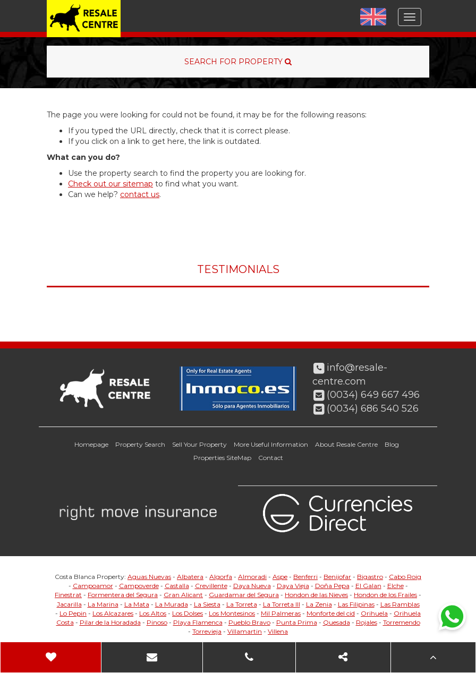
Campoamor (93, 586)
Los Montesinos (232, 613)
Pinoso (157, 622)
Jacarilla (69, 604)
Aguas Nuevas (149, 577)
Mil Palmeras (281, 613)
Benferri (305, 577)
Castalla (177, 586)
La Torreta (241, 604)
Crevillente (211, 586)
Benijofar (337, 577)
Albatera (190, 577)
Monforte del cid (331, 613)
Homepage (91, 444)
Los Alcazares (112, 613)
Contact (270, 458)
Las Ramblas (400, 604)
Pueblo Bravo (249, 622)
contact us (139, 194)
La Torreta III (281, 604)
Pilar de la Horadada (110, 622)
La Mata (136, 604)
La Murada (171, 604)
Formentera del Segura (123, 595)
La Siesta (207, 604)
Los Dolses (187, 613)
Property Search (140, 444)
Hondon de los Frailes (385, 595)
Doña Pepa (332, 586)
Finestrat (68, 595)
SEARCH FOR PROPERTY (238, 61)
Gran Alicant (183, 595)
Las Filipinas (356, 604)
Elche (395, 586)
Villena (278, 631)
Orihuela (374, 613)
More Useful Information (271, 444)
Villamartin (244, 631)
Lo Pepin (73, 613)
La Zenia (319, 604)
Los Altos (152, 613)
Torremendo (401, 622)
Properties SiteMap (222, 458)
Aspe (280, 577)
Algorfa (220, 577)
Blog (392, 444)
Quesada (336, 622)
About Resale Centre (346, 444)
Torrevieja (207, 631)
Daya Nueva (252, 586)
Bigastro (370, 577)
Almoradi (252, 577)
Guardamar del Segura (244, 595)
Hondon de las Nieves (316, 595)
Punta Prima (296, 622)
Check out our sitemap (110, 184)
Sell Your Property (199, 444)
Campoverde (139, 586)
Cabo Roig (405, 577)
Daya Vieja (293, 586)
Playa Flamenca (198, 622)
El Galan (368, 586)
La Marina (103, 604)
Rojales (366, 622)
